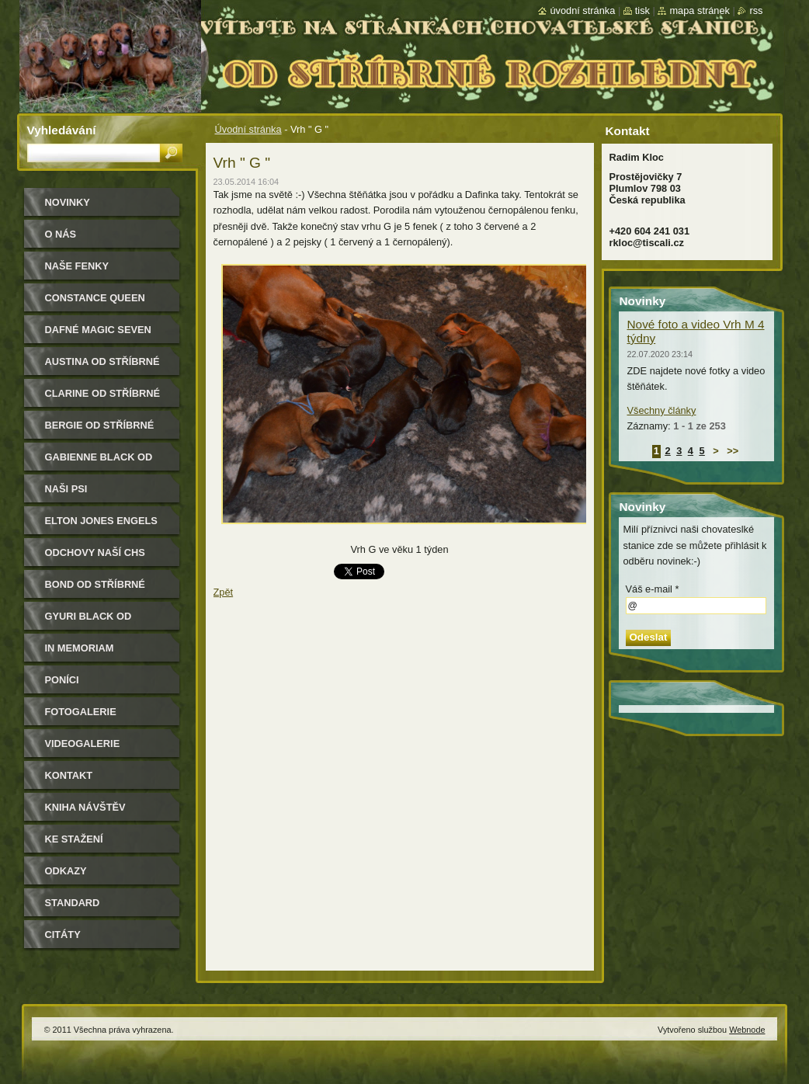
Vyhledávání (61, 130)
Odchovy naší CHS (95, 552)
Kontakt (69, 775)
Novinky (67, 202)
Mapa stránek (699, 10)
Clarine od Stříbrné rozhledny (103, 398)
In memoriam (79, 648)
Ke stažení (74, 839)
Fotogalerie (80, 711)
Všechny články (661, 410)
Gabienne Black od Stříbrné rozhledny (103, 462)
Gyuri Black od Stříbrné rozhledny (103, 621)
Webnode (747, 1029)
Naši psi (66, 489)
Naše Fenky (77, 266)
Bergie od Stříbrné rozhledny (100, 430)
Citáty (63, 934)
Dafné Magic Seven (98, 329)
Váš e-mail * (652, 589)
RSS (755, 10)
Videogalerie (82, 743)
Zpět (224, 592)
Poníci (62, 680)
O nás (61, 234)
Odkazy (66, 871)
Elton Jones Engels (101, 520)
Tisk (642, 10)
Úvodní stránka (248, 129)
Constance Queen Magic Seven (95, 303)
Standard (72, 903)
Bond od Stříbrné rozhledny (95, 589)
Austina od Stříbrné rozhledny (102, 367)
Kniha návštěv (85, 807)
